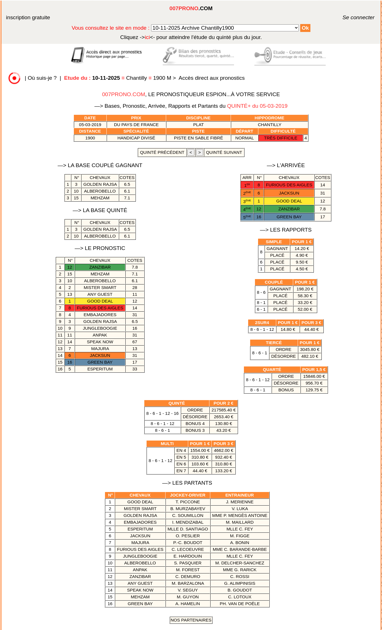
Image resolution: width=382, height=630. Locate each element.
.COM (191, 8)
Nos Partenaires (191, 620)
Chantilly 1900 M (118, 78)
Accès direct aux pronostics (212, 78)
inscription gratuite (28, 17)
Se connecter (350, 17)
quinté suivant (224, 152)
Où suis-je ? (42, 78)
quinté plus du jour (191, 37)
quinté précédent (162, 152)
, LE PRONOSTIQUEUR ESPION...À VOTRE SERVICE (191, 94)
